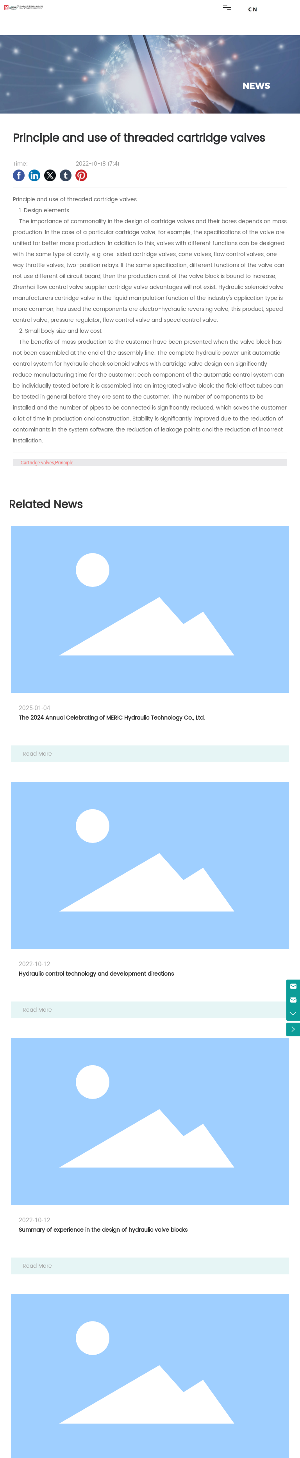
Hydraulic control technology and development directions (96, 973)
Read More (37, 753)
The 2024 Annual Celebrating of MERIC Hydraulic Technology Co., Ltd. (112, 717)
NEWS (256, 86)
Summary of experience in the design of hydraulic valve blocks (103, 1229)
